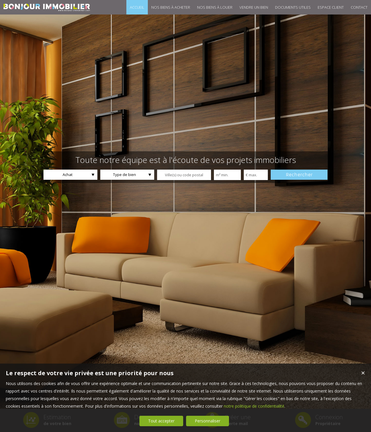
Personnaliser (207, 421)
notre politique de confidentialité (254, 406)
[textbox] (184, 175)
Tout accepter (161, 421)
